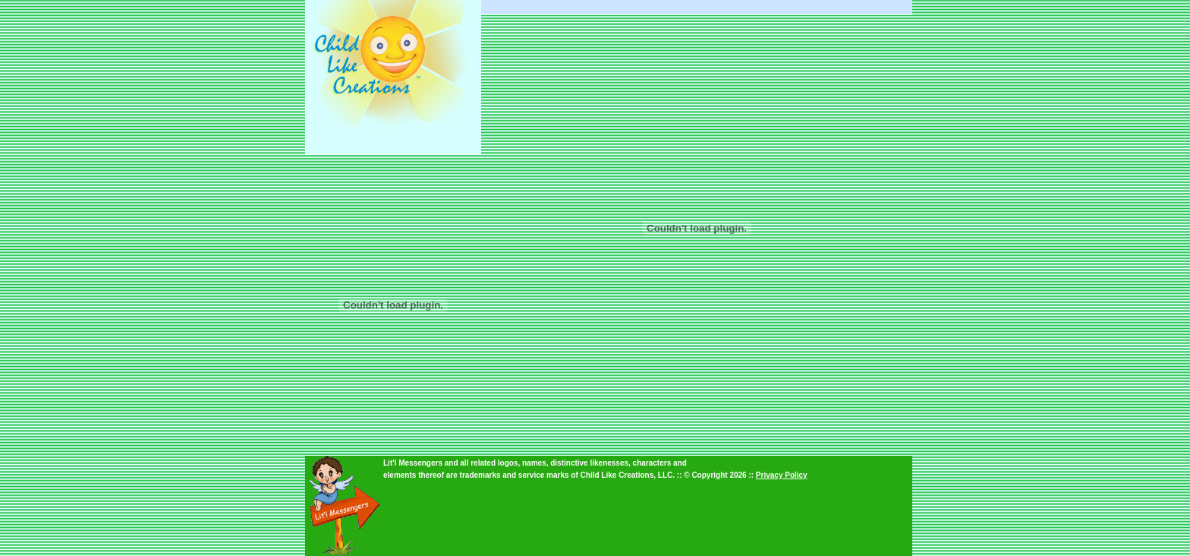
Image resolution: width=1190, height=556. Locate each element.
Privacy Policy (782, 475)
